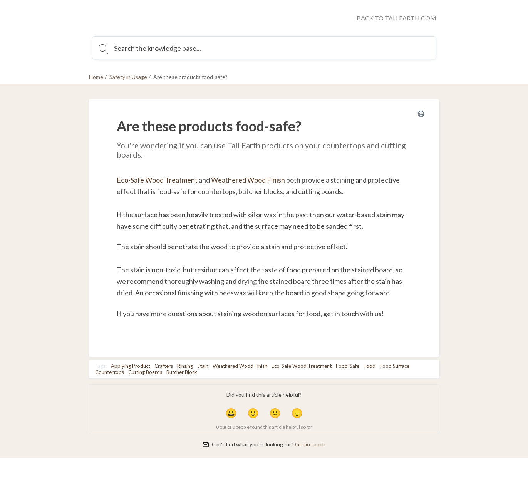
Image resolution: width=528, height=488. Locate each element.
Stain (202, 366)
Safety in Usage (128, 77)
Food (369, 366)
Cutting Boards (145, 372)
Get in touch (310, 444)
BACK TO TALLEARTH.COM (396, 18)
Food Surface (394, 366)
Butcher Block (181, 372)
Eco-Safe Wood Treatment (157, 180)
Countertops (109, 372)
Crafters (163, 366)
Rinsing (185, 366)
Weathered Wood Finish (240, 366)
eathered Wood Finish (251, 180)
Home (96, 77)
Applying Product (130, 366)
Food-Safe (347, 366)
